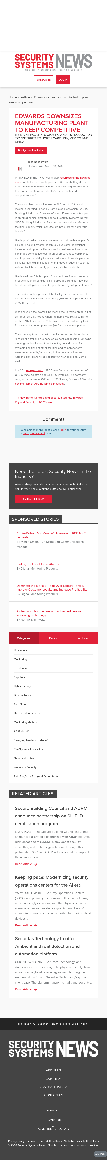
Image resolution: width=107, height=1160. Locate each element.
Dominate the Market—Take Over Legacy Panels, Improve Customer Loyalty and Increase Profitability (52, 588)
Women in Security (25, 767)
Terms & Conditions (50, 1141)
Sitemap (31, 1141)
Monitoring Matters (25, 722)
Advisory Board (53, 1087)
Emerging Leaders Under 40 (31, 740)
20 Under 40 (22, 731)
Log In (63, 79)
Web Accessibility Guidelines (81, 1141)
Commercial (21, 650)
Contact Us (53, 1095)
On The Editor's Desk (27, 713)
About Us (53, 1070)
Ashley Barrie (25, 397)
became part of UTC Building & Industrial (39, 383)
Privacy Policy (16, 1141)
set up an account (34, 433)
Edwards (78, 397)
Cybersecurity (22, 686)
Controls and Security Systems (52, 397)
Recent (53, 638)
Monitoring (20, 659)
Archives (83, 638)
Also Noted (20, 704)
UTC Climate (44, 402)
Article (25, 97)
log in (63, 430)
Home (13, 97)
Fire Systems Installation (31, 150)
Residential (20, 668)
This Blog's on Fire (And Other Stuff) (36, 776)
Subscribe (43, 79)
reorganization (34, 370)
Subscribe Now (33, 498)
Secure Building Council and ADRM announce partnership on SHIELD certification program (51, 816)
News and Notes (24, 758)
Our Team (53, 1079)
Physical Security (25, 402)
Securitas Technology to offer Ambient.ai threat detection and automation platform (47, 946)
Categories (23, 638)
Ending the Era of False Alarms (38, 564)
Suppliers (19, 677)
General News (22, 695)
